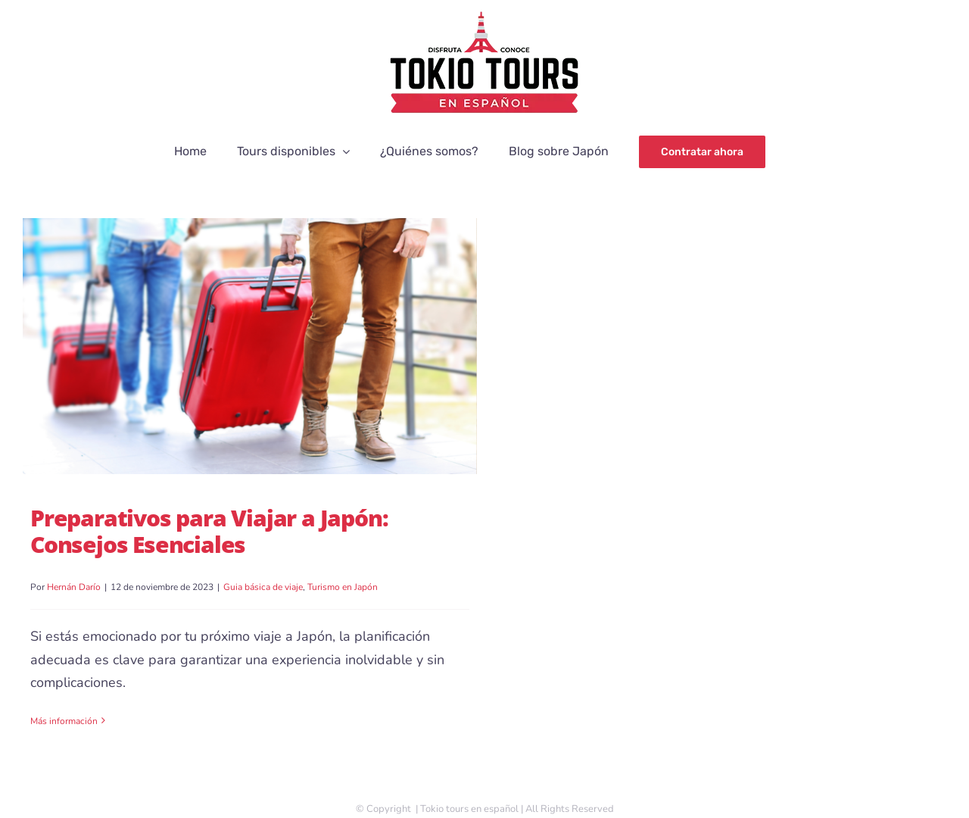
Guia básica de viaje (263, 587)
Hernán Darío (74, 587)
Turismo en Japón (342, 587)
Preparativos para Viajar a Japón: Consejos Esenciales (209, 531)
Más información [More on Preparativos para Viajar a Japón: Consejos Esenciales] (64, 721)
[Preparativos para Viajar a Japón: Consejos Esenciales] (250, 346)
